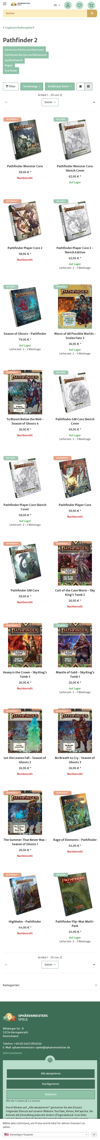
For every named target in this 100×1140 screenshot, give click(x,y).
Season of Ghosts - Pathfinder (25, 333)
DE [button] (55, 5)
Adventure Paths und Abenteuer (24, 49)
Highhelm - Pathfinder (25, 921)
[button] (68, 5)
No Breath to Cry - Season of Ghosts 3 (75, 760)
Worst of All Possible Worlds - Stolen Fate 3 (75, 336)
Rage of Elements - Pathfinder (75, 840)
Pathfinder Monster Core (25, 166)
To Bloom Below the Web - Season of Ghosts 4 (25, 421)
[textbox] (45, 1134)
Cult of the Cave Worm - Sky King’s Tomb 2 (75, 593)
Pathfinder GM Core (25, 590)
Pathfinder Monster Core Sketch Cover (75, 168)
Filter (11, 86)
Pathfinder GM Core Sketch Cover (75, 421)
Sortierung (30, 86)
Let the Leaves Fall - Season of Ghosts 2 (25, 760)
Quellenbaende (14, 60)
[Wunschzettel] (79, 5)
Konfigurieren (50, 1084)
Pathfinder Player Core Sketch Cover (25, 507)
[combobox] (45, 1134)
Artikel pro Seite (58, 86)
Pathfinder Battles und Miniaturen (26, 55)
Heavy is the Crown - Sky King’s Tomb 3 (25, 674)
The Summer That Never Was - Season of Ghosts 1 (25, 842)
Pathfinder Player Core (75, 505)
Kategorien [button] (11, 985)
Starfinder (11, 70)
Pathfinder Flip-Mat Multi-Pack (75, 924)
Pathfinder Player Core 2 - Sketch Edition (75, 250)
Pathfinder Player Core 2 (25, 248)
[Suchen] (45, 13)
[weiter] (94, 102)
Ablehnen (51, 1094)
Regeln (9, 65)
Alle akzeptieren (51, 1073)
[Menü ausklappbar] (4, 2)
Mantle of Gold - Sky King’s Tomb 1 (75, 674)
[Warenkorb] (91, 5)
